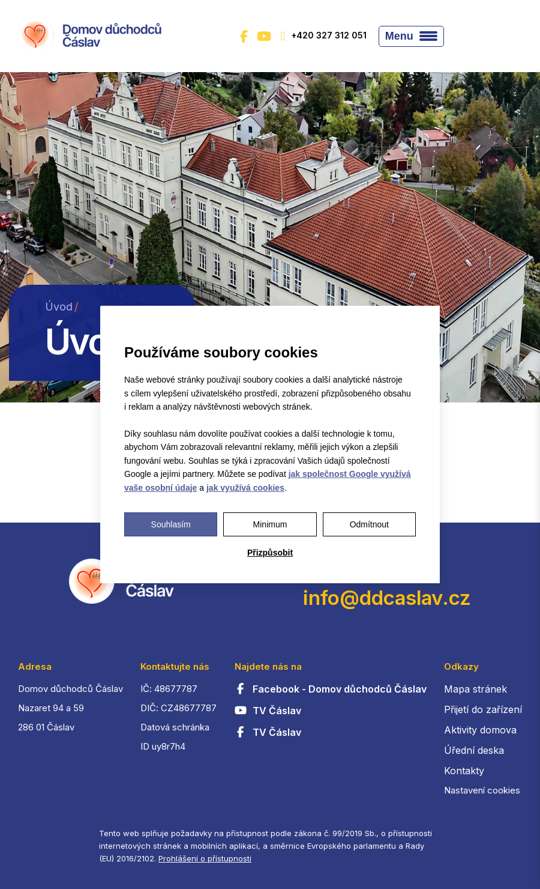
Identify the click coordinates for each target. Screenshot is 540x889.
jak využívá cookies (245, 488)
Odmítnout (369, 524)
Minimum (270, 524)
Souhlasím (171, 524)
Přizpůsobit (270, 552)
